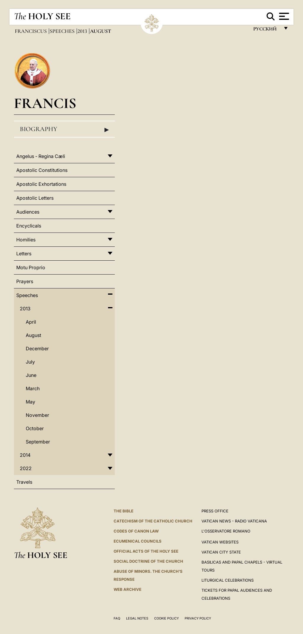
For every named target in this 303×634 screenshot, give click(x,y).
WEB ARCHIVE (127, 589)
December (37, 348)
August (33, 335)
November (37, 415)
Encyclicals (28, 226)
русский (266, 30)
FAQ (117, 618)
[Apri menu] (283, 16)
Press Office (215, 511)
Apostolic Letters (35, 198)
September (38, 442)
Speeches (63, 31)
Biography (64, 129)
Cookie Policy (166, 618)
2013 (83, 31)
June (31, 375)
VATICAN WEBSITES (220, 542)
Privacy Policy (198, 618)
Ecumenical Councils (138, 541)
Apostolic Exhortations (41, 184)
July (30, 362)
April (31, 322)
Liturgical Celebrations (228, 580)
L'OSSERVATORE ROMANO (226, 531)
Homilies (26, 240)
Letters (23, 253)
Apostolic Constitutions (41, 170)
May (30, 402)
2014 (25, 455)
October (35, 428)
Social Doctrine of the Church (148, 561)
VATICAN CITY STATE (221, 552)
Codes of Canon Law (136, 531)
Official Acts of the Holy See (146, 551)
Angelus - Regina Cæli (40, 156)
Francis (45, 103)
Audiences (27, 212)
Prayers (24, 281)
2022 (26, 468)
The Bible (123, 511)
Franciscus (31, 31)
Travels (24, 482)
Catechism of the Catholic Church (153, 521)
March (33, 388)
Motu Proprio (30, 267)
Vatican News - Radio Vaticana (234, 521)
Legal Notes (137, 618)
